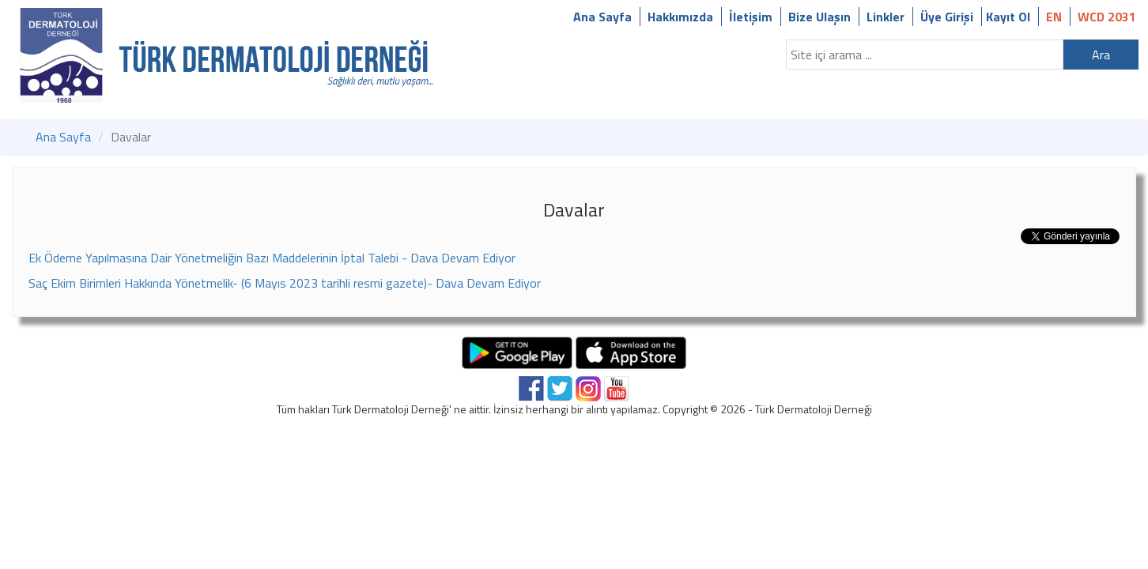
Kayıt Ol (1008, 16)
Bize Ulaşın (819, 16)
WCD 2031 (1107, 16)
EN (1054, 16)
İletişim (750, 16)
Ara (1101, 54)
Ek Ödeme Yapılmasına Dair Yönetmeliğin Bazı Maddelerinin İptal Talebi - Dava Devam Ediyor (271, 257)
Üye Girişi (946, 16)
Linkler (885, 16)
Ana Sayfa (602, 16)
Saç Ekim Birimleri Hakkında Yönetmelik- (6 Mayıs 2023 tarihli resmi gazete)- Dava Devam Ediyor (284, 282)
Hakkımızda (680, 16)
